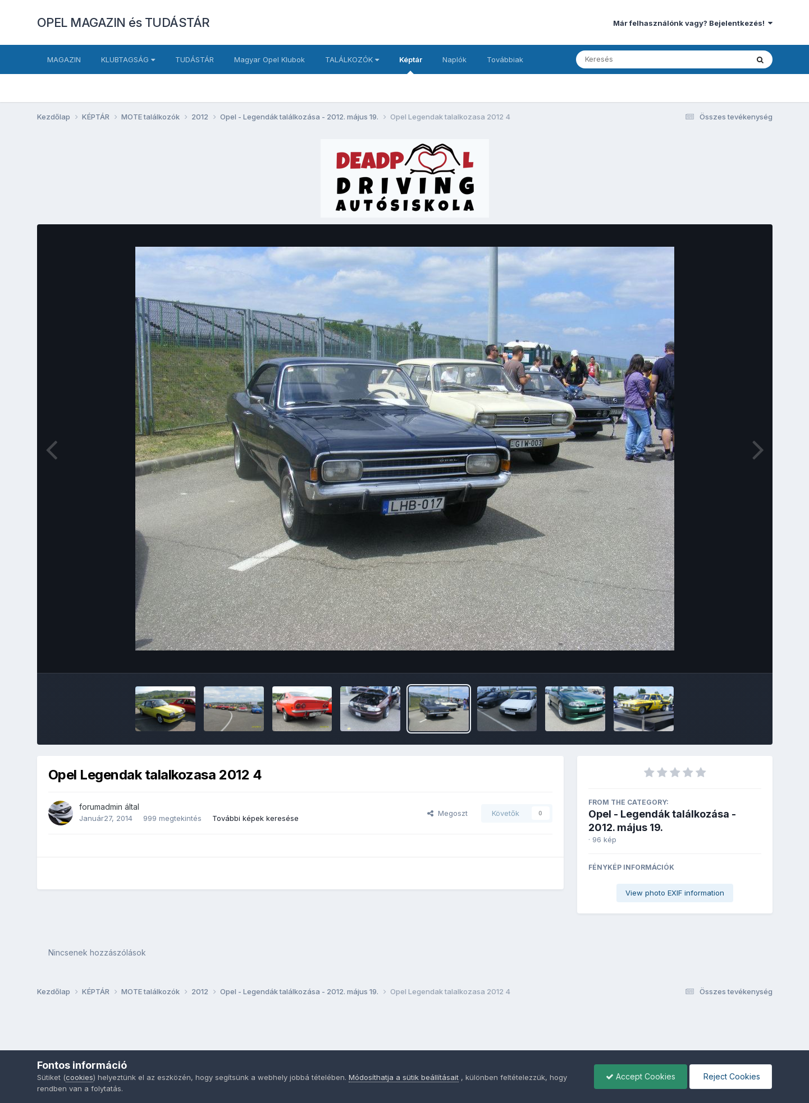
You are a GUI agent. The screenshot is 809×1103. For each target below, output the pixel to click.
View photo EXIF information (674, 892)
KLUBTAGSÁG (128, 59)
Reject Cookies (730, 1076)
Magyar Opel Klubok (269, 59)
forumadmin (100, 806)
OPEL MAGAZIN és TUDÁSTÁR (123, 22)
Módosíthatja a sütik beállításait (404, 1077)
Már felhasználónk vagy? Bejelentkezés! (693, 23)
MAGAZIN (64, 59)
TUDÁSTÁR (194, 59)
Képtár (410, 64)
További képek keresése (255, 818)
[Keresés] (631, 59)
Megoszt (447, 813)
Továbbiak (505, 59)
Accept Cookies (640, 1076)
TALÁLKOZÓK (352, 59)
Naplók (454, 59)
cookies (79, 1077)
